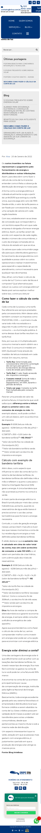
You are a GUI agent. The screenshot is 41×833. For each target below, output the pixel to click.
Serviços (14, 27)
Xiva (8, 157)
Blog (28, 27)
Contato (17, 34)
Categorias (21, 819)
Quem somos (26, 21)
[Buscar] (36, 49)
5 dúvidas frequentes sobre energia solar (18, 71)
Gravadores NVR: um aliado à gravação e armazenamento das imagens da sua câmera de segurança (20, 136)
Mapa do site (20, 821)
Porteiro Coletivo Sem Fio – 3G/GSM (19, 77)
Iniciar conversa (21, 812)
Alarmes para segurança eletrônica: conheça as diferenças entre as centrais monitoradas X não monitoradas (19, 111)
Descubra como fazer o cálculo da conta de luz (20, 83)
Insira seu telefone (12, 805)
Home (12, 21)
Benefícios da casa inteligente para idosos (20, 120)
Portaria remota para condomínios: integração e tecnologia (19, 65)
